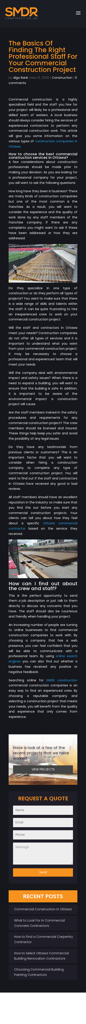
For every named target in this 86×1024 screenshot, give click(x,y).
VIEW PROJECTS (43, 769)
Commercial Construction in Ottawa (43, 909)
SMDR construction (61, 680)
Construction (62, 77)
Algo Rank (20, 77)
